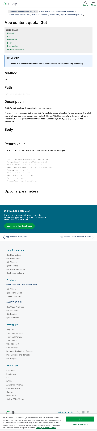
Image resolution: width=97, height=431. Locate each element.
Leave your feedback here (19, 226)
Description (12, 40)
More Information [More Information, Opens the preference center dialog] (80, 424)
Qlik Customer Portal (15, 269)
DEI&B (9, 381)
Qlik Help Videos (13, 255)
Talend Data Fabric (14, 296)
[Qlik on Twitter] (78, 412)
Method (10, 33)
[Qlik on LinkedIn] (83, 412)
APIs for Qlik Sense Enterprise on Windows (57, 12)
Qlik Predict (11, 314)
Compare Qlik (12, 348)
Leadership (11, 374)
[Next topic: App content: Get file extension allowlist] (72, 237)
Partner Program (13, 388)
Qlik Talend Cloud (14, 293)
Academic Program (14, 385)
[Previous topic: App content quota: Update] (25, 237)
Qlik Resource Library (15, 273)
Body (9, 43)
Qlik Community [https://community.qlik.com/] (66, 412)
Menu (93, 5)
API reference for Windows (19, 15)
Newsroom (11, 395)
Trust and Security (14, 333)
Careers (10, 392)
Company (10, 370)
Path (9, 36)
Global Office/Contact (16, 399)
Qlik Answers (12, 310)
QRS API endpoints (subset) (72, 15)
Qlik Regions (12, 358)
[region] (48, 422)
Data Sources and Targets (18, 355)
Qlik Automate (12, 318)
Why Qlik (10, 330)
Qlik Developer (13, 258)
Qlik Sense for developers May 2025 (23, 12)
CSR (8, 378)
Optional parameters (15, 49)
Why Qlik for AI (12, 344)
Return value (12, 46)
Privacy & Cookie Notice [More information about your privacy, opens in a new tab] (46, 428)
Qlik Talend (11, 289)
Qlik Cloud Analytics (15, 307)
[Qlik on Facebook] (88, 412)
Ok (80, 419)
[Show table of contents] (5, 11)
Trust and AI (11, 340)
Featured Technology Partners (19, 351)
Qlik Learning (12, 266)
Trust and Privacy (14, 337)
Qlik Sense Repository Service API (45, 15)
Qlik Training (11, 262)
